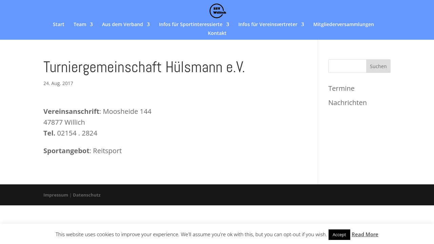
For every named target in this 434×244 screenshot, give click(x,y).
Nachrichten (347, 102)
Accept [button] (339, 234)
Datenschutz (87, 195)
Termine (341, 88)
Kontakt (217, 33)
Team (80, 24)
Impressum (55, 195)
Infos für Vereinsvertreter (267, 24)
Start (58, 24)
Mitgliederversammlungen (343, 24)
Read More (365, 234)
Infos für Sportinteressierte (190, 24)
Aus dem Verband (122, 24)
